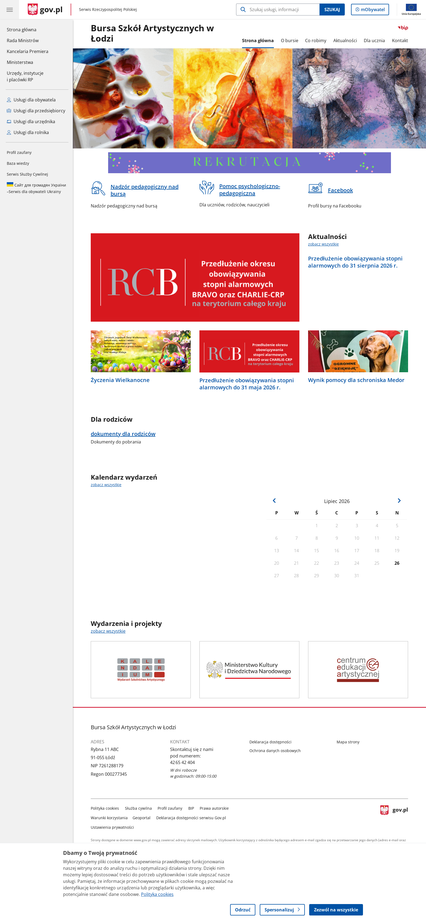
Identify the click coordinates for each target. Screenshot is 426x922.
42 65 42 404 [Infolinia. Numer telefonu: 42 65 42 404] (182, 762)
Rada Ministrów (23, 41)
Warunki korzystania (109, 817)
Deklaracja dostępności (270, 741)
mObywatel (372, 10)
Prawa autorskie (214, 808)
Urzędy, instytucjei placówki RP (25, 76)
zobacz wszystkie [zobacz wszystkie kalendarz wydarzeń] (106, 484)
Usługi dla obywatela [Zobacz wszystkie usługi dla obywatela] (31, 100)
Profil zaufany (19, 152)
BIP (191, 808)
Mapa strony (348, 741)
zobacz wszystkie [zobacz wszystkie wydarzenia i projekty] (108, 631)
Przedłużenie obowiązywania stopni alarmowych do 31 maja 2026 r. (246, 384)
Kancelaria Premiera (27, 51)
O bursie (289, 41)
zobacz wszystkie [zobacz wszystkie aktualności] (323, 244)
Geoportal (142, 817)
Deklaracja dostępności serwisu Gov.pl (191, 817)
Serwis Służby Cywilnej (27, 174)
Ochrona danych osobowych (275, 750)
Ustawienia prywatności (112, 827)
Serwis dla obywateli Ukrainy (36, 188)
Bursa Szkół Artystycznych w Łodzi (152, 33)
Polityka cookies (105, 808)
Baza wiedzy (18, 163)
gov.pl (394, 816)
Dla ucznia (374, 41)
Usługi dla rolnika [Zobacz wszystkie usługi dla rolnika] (28, 132)
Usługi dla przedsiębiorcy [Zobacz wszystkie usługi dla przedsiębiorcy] (36, 111)
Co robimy (315, 41)
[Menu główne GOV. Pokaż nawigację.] (9, 9)
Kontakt (400, 41)
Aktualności (345, 41)
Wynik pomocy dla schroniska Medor (356, 380)
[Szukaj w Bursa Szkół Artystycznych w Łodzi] (278, 9)
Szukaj (332, 10)
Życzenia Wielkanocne (120, 380)
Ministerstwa (20, 62)
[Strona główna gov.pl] (45, 9)
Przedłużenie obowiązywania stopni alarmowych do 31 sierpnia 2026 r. (355, 262)
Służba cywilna (138, 808)
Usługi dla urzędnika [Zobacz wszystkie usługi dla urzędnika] (31, 122)
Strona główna (27, 29)
